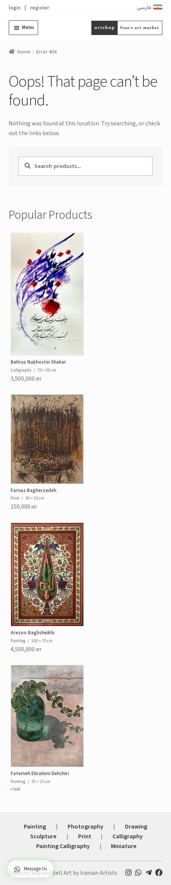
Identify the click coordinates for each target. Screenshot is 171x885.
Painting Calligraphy (63, 846)
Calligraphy (127, 836)
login (14, 7)
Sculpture (43, 836)
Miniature (124, 846)
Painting (35, 827)
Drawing (136, 827)
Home (24, 52)
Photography (85, 827)
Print (84, 836)
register (39, 7)
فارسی (144, 8)
